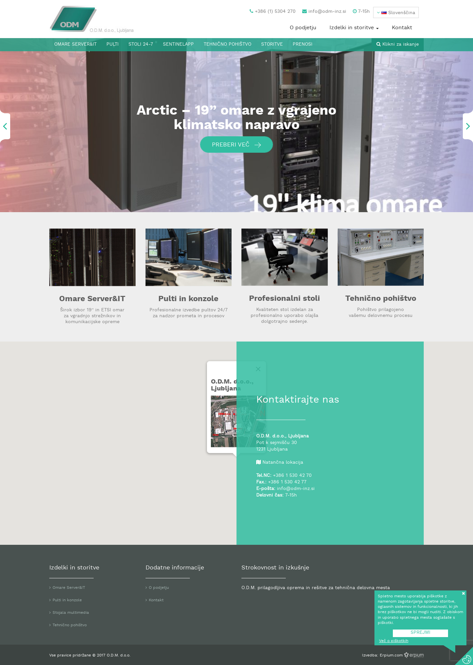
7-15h (361, 12)
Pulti (112, 44)
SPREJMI (420, 633)
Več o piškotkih (393, 641)
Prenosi (302, 44)
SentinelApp (178, 44)
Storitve (272, 44)
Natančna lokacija (282, 462)
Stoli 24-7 (140, 44)
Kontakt (402, 28)
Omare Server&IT (75, 44)
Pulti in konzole (188, 299)
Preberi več (236, 145)
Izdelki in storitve (354, 28)
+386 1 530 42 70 (292, 476)
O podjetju (303, 28)
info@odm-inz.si (324, 12)
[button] (395, 12)
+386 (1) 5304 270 (273, 12)
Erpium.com (392, 655)
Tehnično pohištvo (227, 44)
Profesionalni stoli (284, 299)
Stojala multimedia (71, 612)
